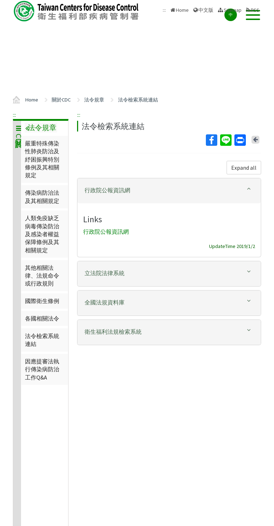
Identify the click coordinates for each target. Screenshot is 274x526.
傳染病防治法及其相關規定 (42, 196)
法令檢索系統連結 (138, 99)
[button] (169, 190)
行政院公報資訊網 (106, 231)
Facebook (211, 140)
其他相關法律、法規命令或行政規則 (42, 275)
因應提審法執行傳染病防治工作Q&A (42, 369)
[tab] (169, 190)
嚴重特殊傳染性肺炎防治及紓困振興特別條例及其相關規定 (42, 159)
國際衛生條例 (42, 300)
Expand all (244, 167)
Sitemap (233, 10)
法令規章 (94, 99)
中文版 (205, 10)
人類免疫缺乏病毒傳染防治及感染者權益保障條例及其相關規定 (42, 234)
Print (240, 140)
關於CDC (61, 99)
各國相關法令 (42, 318)
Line (225, 140)
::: (14, 114)
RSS (255, 10)
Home (182, 10)
